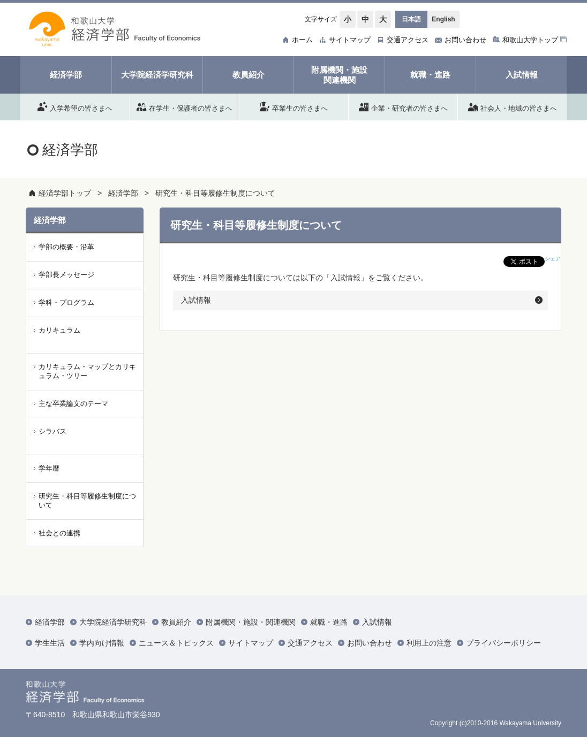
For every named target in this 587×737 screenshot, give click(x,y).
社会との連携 (59, 533)
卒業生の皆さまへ (294, 106)
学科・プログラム (66, 302)
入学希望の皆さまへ (74, 106)
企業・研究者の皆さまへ (403, 106)
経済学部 (123, 193)
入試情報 (196, 300)
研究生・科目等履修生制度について (215, 193)
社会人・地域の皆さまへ (512, 106)
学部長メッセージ (66, 275)
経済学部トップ (65, 193)
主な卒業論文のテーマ (73, 404)
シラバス (52, 431)
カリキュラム (59, 330)
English (443, 19)
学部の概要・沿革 (66, 247)
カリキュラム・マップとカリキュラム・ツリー (87, 371)
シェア (553, 259)
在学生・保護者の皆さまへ (184, 106)
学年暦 (49, 468)
